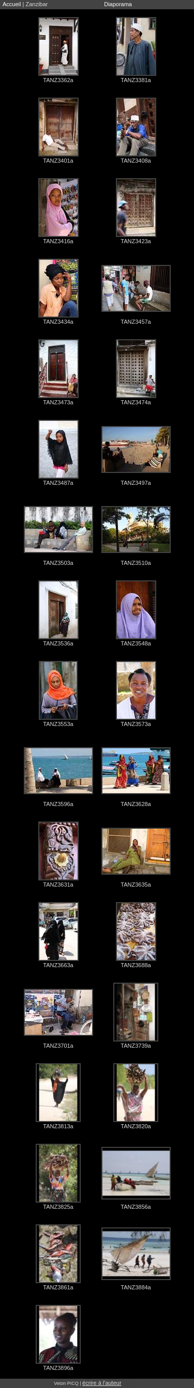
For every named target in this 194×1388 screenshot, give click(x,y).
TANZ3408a (136, 160)
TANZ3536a (58, 643)
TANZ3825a (58, 1207)
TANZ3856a (136, 1207)
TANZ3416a (58, 241)
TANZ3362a (58, 80)
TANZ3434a (58, 322)
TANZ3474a (136, 402)
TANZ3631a (58, 884)
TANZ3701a (58, 1046)
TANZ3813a (58, 1126)
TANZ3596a (58, 804)
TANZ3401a (58, 160)
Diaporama (118, 4)
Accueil (12, 4)
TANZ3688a (136, 965)
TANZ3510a (136, 563)
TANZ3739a (136, 1046)
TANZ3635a (136, 884)
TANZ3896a (58, 1368)
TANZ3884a (136, 1287)
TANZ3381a (136, 80)
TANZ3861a (58, 1287)
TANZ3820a (136, 1126)
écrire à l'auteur (101, 1383)
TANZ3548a (136, 643)
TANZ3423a (136, 241)
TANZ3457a (136, 322)
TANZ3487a (58, 483)
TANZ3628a (136, 804)
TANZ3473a (58, 402)
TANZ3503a (58, 563)
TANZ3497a (136, 483)
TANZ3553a (58, 724)
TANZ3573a (136, 724)
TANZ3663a (58, 965)
